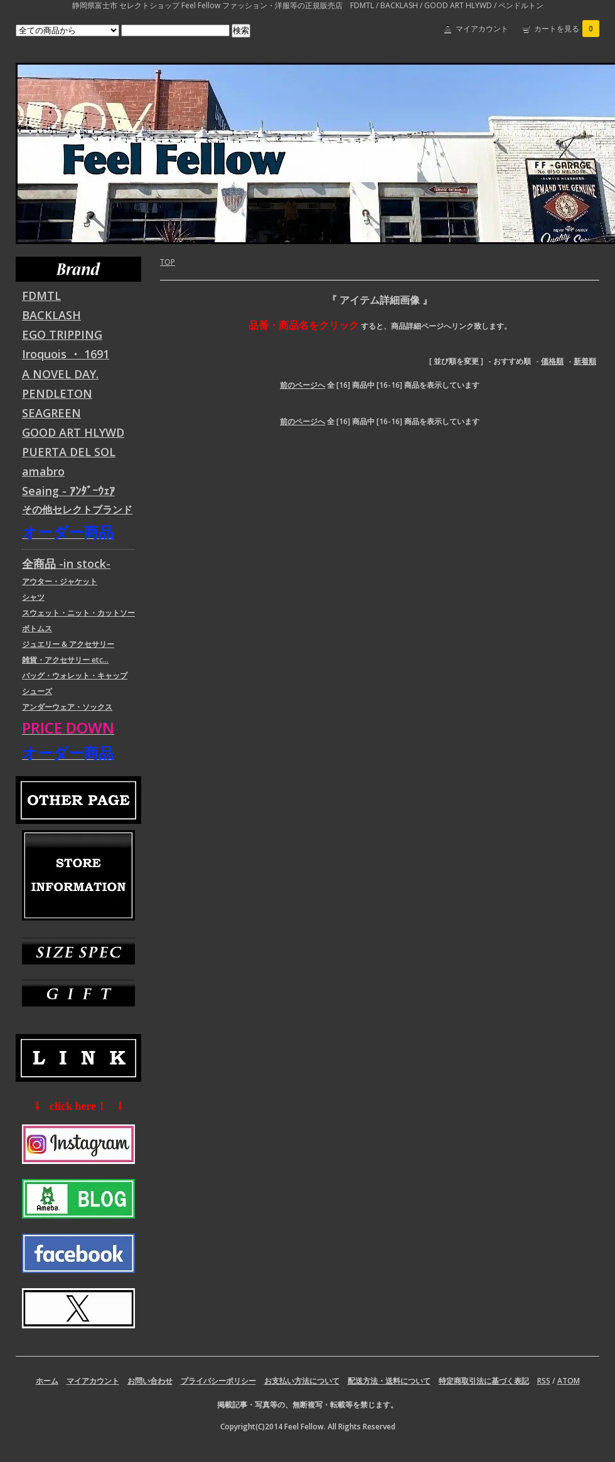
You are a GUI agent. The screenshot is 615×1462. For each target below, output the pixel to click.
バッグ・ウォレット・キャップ (74, 675)
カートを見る (566, 28)
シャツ (33, 597)
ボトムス (37, 628)
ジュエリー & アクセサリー (68, 644)
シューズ (37, 691)
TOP (167, 262)
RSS (543, 1380)
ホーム (47, 1380)
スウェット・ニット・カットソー (78, 612)
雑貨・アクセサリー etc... (65, 659)
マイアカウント (482, 28)
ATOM (568, 1380)
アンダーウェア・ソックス (67, 707)
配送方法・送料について (389, 1380)
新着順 (585, 361)
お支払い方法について (302, 1380)
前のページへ (302, 385)
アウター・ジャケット (59, 581)
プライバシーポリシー (218, 1380)
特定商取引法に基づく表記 (484, 1380)
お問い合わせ (150, 1380)
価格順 (552, 361)
